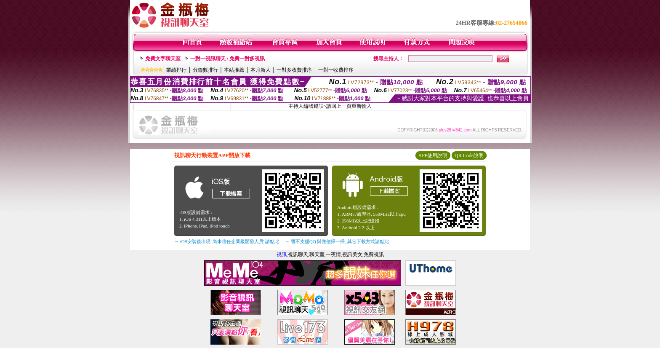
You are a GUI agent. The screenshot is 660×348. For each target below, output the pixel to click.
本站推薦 (234, 70)
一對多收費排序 (294, 70)
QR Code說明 (469, 155)
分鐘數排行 (205, 70)
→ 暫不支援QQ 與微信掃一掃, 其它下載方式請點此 (337, 241)
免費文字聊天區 (163, 59)
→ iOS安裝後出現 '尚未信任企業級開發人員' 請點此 (226, 241)
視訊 (282, 254)
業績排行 (176, 70)
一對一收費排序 (336, 70)
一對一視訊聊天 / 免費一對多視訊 (227, 59)
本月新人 (260, 70)
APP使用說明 (432, 155)
